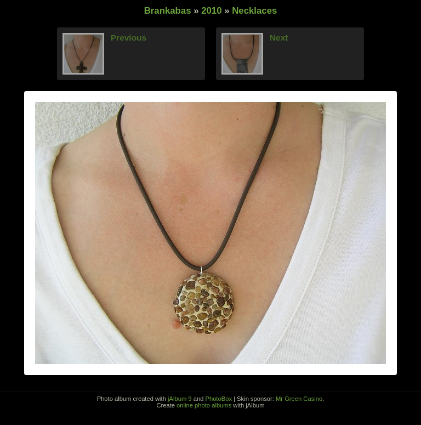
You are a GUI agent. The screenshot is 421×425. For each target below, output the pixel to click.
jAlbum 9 (180, 398)
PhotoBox (218, 398)
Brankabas (167, 10)
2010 (211, 10)
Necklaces (254, 10)
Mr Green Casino (299, 398)
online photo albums (204, 405)
